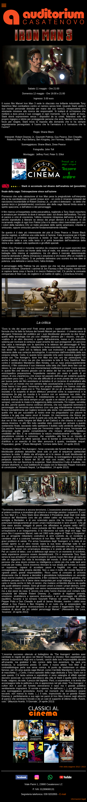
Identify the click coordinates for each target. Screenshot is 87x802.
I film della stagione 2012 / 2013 (72, 767)
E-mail (62, 794)
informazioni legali (78, 799)
